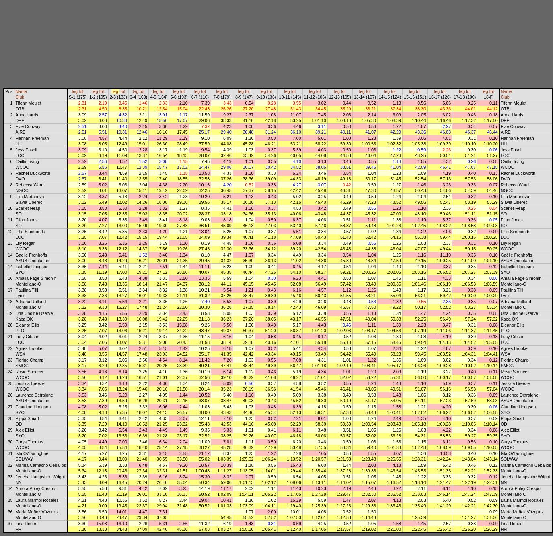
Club (19, 97)
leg (75, 91)
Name (21, 91)
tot (81, 91)
